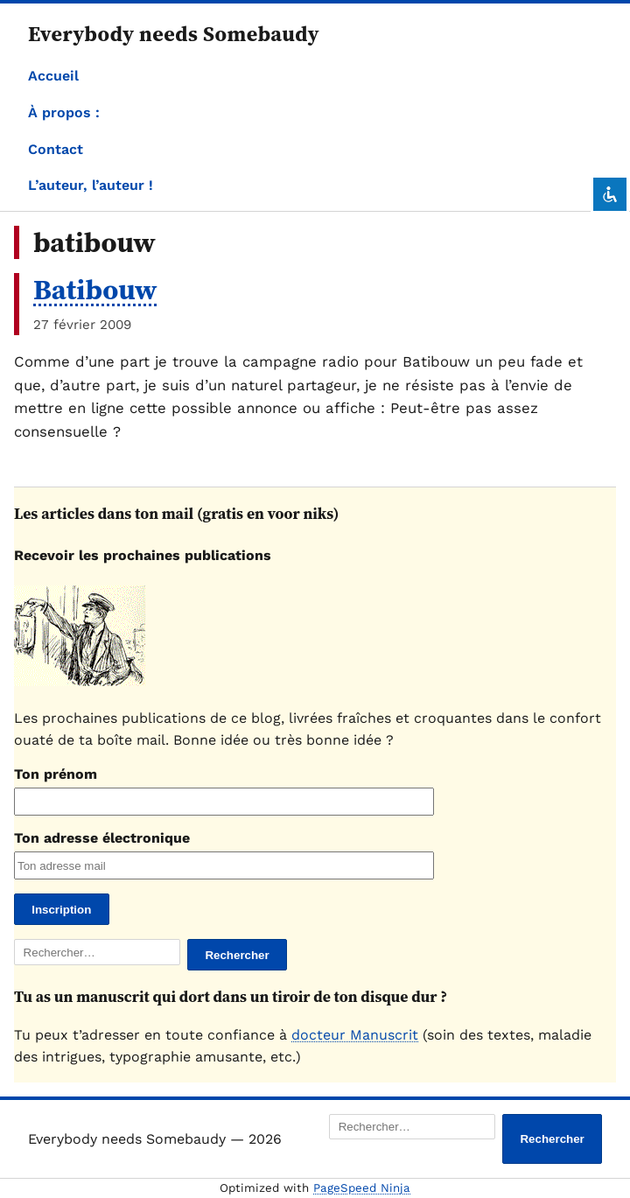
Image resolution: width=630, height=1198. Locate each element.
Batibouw (95, 289)
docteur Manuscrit (354, 1034)
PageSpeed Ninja (361, 1187)
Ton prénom (55, 774)
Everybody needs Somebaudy (173, 33)
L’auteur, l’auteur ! (90, 185)
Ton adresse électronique (102, 838)
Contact (55, 149)
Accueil (53, 75)
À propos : (64, 112)
